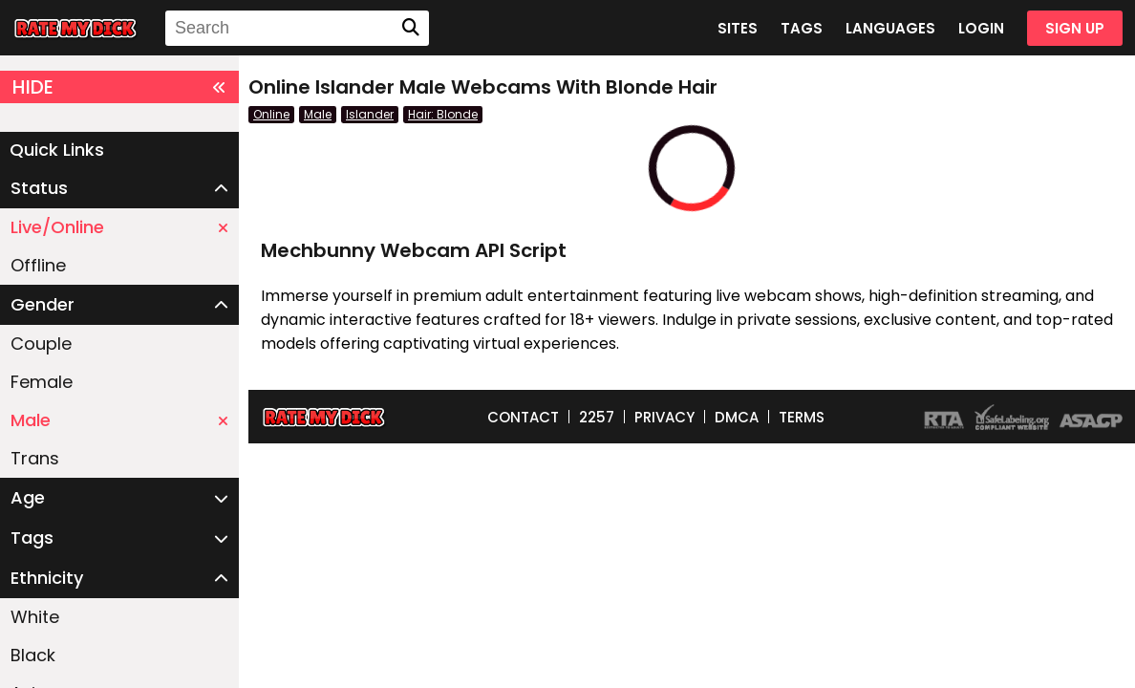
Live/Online (119, 227)
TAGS (802, 28)
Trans (35, 458)
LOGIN (981, 28)
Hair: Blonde (443, 114)
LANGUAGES (890, 28)
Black (33, 655)
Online (271, 114)
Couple (41, 343)
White (35, 617)
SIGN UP (1074, 28)
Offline (38, 265)
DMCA (737, 417)
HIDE (119, 87)
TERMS (801, 417)
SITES (737, 28)
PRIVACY (664, 417)
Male (119, 420)
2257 (596, 417)
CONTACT (523, 417)
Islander (370, 114)
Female (42, 382)
